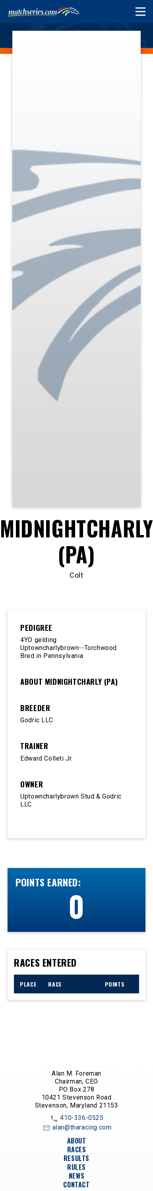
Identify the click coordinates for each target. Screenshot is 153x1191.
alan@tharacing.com (77, 1128)
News (76, 1176)
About (76, 1140)
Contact (76, 1184)
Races (76, 1149)
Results (76, 1158)
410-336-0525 (76, 1118)
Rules (76, 1167)
